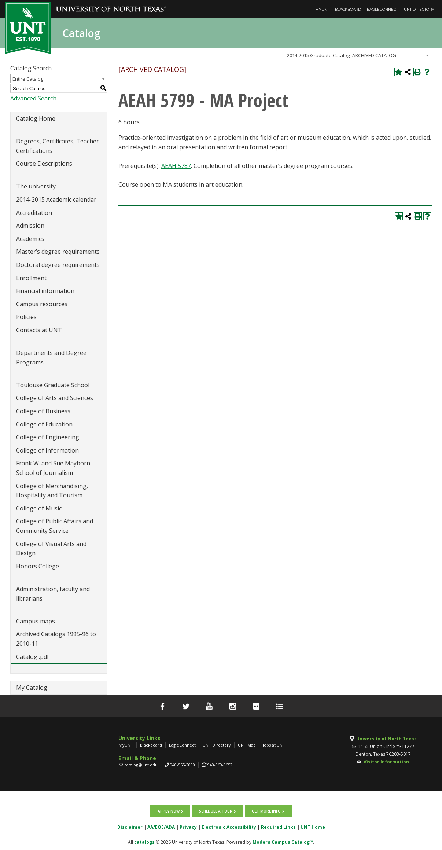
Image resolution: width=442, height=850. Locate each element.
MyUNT (322, 9)
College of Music (39, 508)
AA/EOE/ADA (161, 826)
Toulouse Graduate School (52, 385)
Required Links (278, 826)
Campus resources (41, 304)
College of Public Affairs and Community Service (54, 526)
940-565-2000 (182, 764)
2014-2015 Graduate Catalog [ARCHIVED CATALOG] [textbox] (342, 55)
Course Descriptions (44, 164)
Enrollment (31, 278)
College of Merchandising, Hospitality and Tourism (52, 490)
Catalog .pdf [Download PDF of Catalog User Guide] (32, 657)
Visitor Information (386, 762)
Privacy (188, 826)
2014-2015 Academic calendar (56, 199)
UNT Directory (419, 9)
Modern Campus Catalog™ (283, 841)
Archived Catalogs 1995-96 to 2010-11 (56, 639)
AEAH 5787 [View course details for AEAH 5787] (176, 166)
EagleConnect (382, 9)
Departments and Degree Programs (51, 357)
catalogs (144, 841)
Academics (30, 239)
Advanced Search (33, 98)
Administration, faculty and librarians (53, 593)
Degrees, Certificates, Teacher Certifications (57, 146)
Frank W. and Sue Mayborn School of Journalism (53, 468)
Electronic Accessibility (229, 826)
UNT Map (247, 745)
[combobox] (358, 55)
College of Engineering (47, 437)
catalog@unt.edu (141, 764)
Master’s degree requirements (58, 252)
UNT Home (313, 826)
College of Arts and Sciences (54, 398)
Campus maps (35, 621)
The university (36, 186)
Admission (30, 225)
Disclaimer (130, 826)
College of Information (47, 450)
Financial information (45, 291)
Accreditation (34, 213)
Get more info (265, 810)
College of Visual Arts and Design (51, 548)
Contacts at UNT (39, 330)
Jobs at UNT (274, 745)
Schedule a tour (215, 810)
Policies (26, 317)
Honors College (37, 566)
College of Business (43, 411)
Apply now (169, 810)
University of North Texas (386, 739)
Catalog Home (35, 118)
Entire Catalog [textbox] (27, 79)
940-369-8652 (219, 764)
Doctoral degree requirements (58, 265)
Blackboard (348, 9)
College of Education (44, 424)
